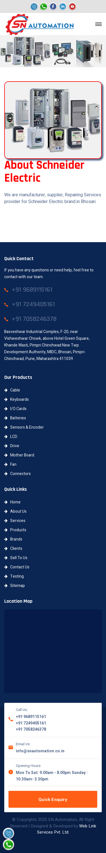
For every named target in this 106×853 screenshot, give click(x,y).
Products (15, 530)
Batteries (15, 418)
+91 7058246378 (31, 729)
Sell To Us (15, 558)
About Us (15, 511)
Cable (12, 390)
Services (14, 521)
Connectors (17, 474)
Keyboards (16, 399)
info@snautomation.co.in (40, 751)
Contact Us (16, 567)
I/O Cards (15, 409)
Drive (11, 446)
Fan (10, 464)
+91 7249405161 (31, 723)
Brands (13, 539)
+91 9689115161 (31, 717)
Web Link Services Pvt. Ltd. (66, 829)
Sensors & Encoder (24, 427)
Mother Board (19, 455)
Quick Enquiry (52, 799)
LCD (10, 437)
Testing (14, 576)
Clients (13, 549)
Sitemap (14, 586)
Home (12, 502)
